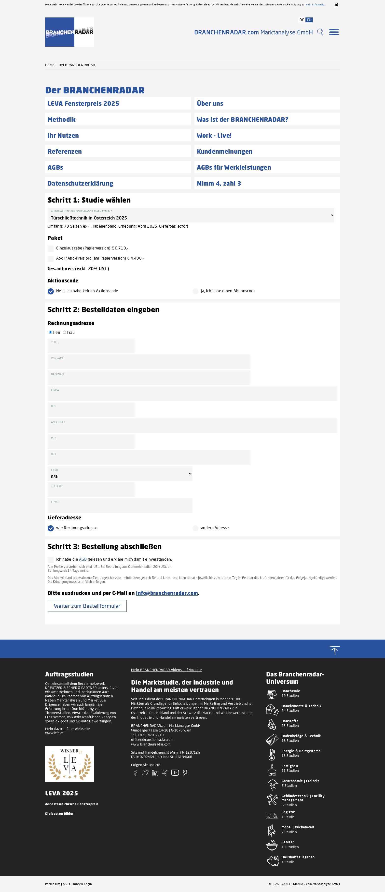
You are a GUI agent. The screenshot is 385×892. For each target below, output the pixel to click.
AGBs (66, 884)
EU (309, 19)
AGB (83, 559)
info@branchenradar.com (167, 593)
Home (50, 65)
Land (54, 469)
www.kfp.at (54, 733)
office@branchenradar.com (152, 739)
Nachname (58, 374)
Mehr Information (315, 4)
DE (302, 19)
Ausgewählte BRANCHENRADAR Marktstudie (81, 211)
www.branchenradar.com (151, 744)
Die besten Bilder (59, 813)
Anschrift (58, 422)
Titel (54, 342)
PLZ (53, 437)
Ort (53, 453)
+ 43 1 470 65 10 (150, 735)
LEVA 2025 (61, 793)
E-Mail (55, 501)
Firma (55, 390)
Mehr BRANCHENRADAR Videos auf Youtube (166, 670)
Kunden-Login (82, 884)
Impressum (52, 884)
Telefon (56, 485)
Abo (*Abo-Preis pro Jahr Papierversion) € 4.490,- (98, 258)
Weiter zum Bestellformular (87, 605)
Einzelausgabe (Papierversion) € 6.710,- (90, 248)
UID (53, 406)
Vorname (57, 358)
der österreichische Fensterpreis (71, 804)
